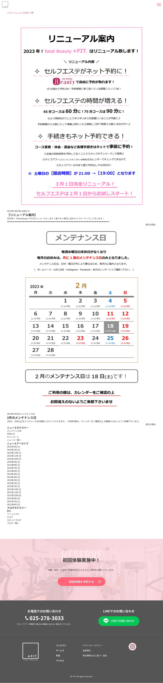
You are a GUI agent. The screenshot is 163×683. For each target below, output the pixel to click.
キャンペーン (13, 436)
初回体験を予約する (81, 582)
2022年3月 (13, 480)
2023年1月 (13, 449)
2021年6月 (13, 504)
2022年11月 (14, 455)
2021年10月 (14, 495)
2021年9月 (13, 498)
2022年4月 (13, 477)
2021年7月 (13, 501)
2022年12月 (14, 452)
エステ (10, 516)
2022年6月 (13, 470)
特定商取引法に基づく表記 (95, 655)
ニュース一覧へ (14, 439)
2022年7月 (13, 467)
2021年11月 (14, 492)
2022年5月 (13, 473)
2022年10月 (14, 458)
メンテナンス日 (14, 430)
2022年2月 (13, 483)
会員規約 (87, 650)
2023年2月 (13, 446)
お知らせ (11, 433)
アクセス (60, 660)
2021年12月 (14, 489)
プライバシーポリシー (93, 645)
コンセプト (61, 645)
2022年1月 (13, 486)
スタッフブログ (14, 520)
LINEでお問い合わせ (122, 621)
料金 (58, 655)
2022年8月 (13, 464)
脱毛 (9, 510)
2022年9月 (13, 461)
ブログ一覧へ (13, 523)
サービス (60, 650)
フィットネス (13, 513)
